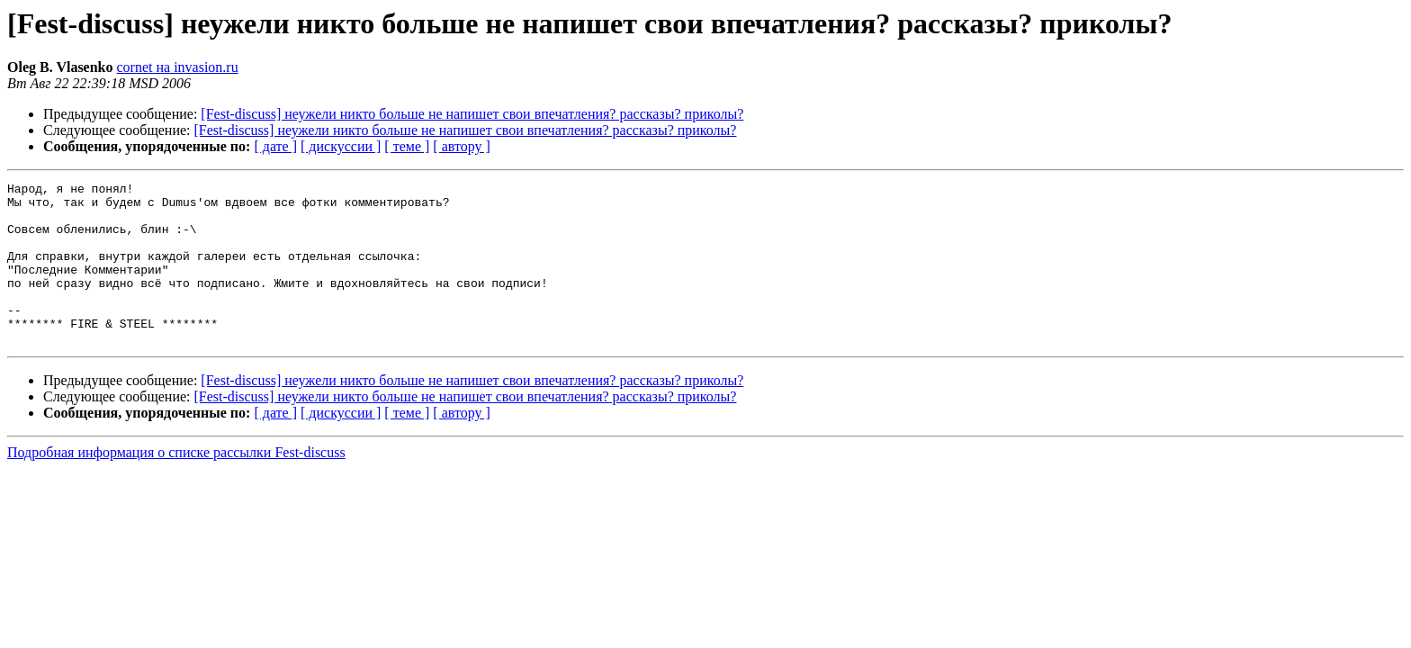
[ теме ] (406, 146)
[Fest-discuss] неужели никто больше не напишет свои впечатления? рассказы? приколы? (472, 114)
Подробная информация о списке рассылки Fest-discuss (176, 484)
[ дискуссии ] (341, 146)
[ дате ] (275, 146)
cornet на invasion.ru (177, 67)
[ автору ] (461, 146)
